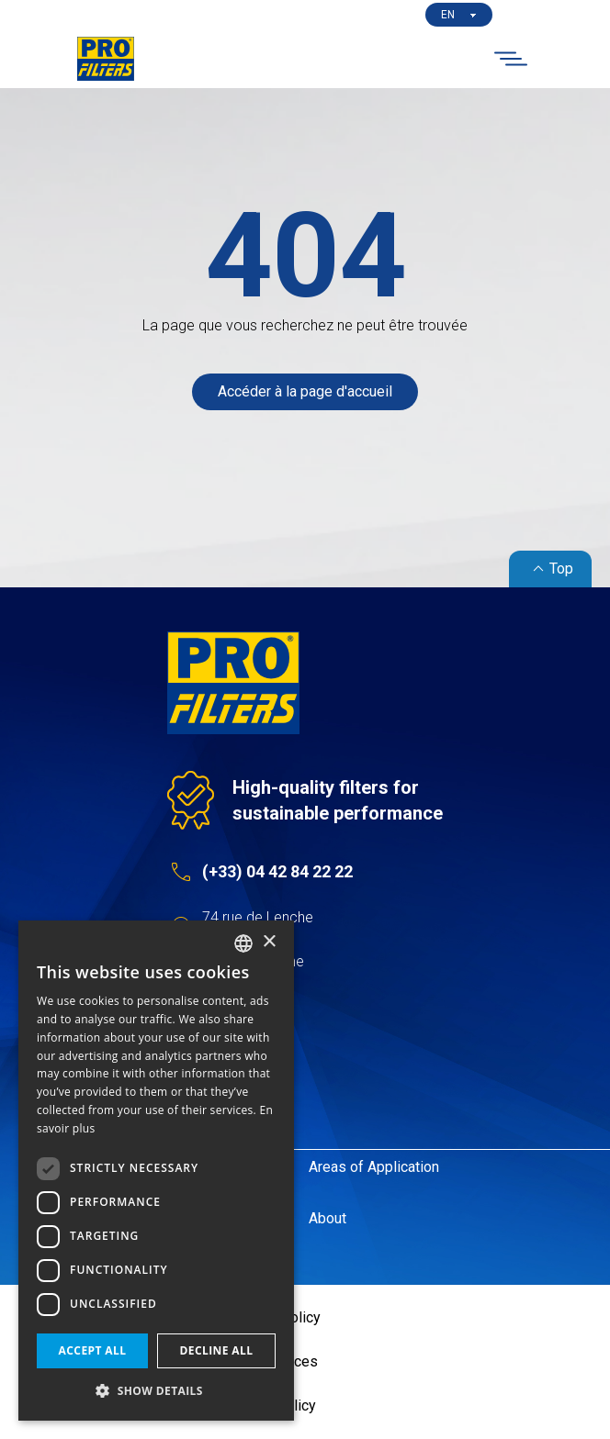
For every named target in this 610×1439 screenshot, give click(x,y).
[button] (156, 1391)
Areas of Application (374, 1167)
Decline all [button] (217, 1350)
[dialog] (156, 1170)
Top (550, 569)
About (327, 1218)
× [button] (269, 942)
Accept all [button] (93, 1350)
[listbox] (243, 943)
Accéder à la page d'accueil (305, 391)
